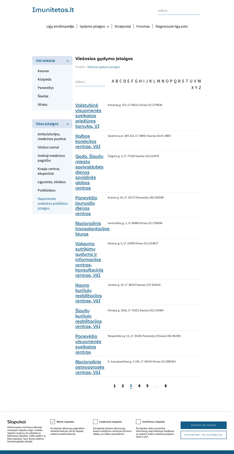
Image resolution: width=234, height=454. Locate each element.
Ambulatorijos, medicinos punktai (52, 136)
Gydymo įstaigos (92, 26)
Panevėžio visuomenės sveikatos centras (88, 344)
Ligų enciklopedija (60, 26)
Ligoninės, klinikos (52, 182)
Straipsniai (123, 26)
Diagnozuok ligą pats (171, 26)
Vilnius (42, 104)
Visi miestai (45, 60)
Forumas (143, 26)
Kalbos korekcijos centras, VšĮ (88, 141)
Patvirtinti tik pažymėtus (203, 434)
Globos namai (48, 147)
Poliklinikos (46, 190)
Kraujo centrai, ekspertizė (49, 171)
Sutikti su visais (203, 425)
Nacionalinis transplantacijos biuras (92, 228)
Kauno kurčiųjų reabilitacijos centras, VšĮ (88, 293)
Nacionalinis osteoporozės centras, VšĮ (89, 367)
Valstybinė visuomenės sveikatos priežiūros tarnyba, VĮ (88, 116)
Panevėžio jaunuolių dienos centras (86, 205)
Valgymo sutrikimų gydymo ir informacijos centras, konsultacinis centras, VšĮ (89, 259)
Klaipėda (44, 79)
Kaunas (43, 70)
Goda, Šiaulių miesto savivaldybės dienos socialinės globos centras (89, 172)
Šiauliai (43, 96)
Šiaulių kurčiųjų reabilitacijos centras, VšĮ (88, 318)
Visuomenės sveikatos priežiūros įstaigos (53, 203)
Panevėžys (46, 87)
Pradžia (80, 67)
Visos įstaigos (47, 123)
